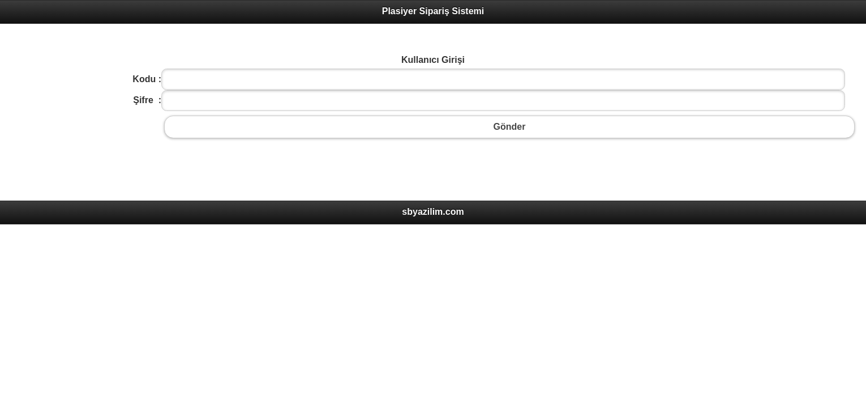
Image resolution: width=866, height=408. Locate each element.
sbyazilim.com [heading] (433, 211)
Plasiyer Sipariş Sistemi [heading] (433, 11)
